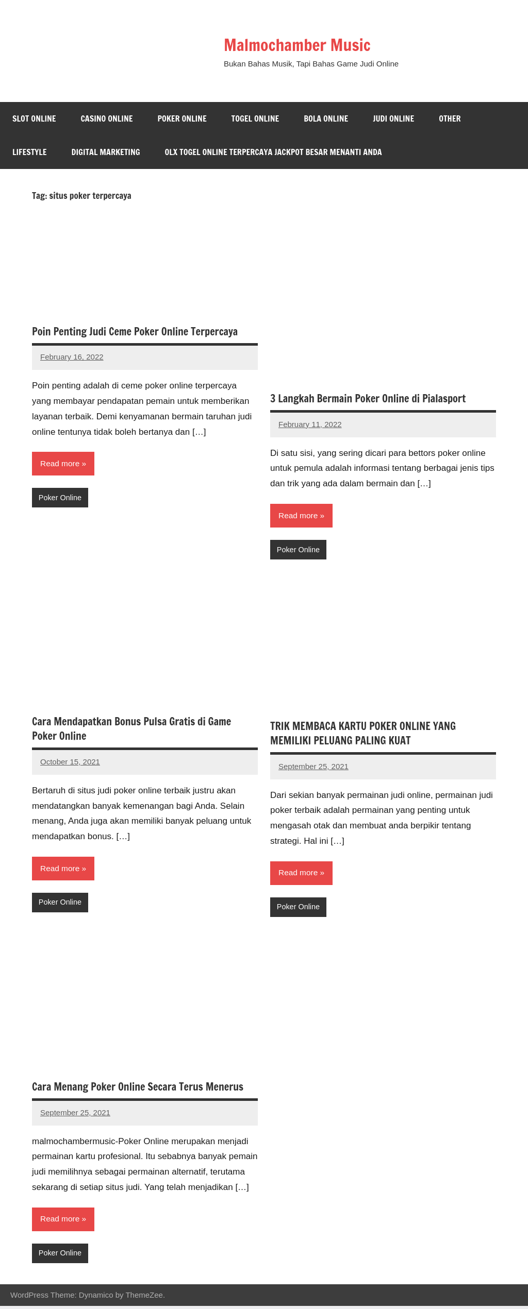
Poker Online (181, 118)
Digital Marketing (106, 152)
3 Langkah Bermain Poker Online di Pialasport (368, 398)
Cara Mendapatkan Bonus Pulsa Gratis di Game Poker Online (131, 730)
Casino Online (107, 118)
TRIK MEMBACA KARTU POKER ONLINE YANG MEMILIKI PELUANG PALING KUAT (363, 734)
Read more (60, 464)
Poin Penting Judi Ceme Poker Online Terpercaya (135, 331)
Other (449, 118)
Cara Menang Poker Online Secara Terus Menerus (137, 1088)
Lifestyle (29, 152)
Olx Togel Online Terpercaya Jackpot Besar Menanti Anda (273, 152)
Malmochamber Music (308, 44)
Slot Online (34, 118)
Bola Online (326, 118)
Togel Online (255, 118)
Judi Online (393, 118)
